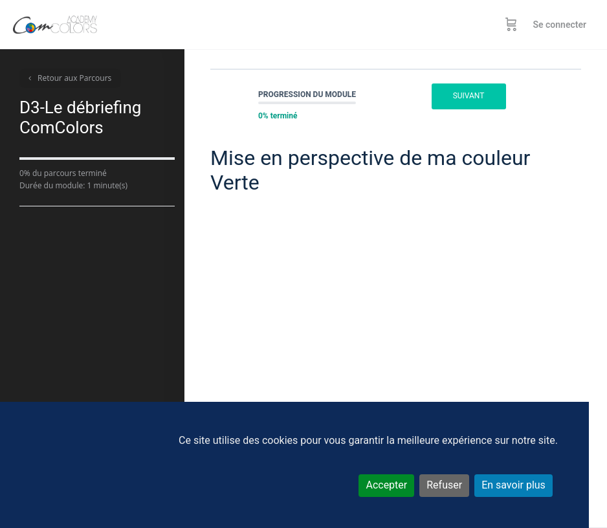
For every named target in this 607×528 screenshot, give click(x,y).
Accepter (386, 485)
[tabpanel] (395, 325)
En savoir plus (513, 485)
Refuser (444, 485)
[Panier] (511, 24)
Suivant (469, 95)
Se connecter (559, 24)
